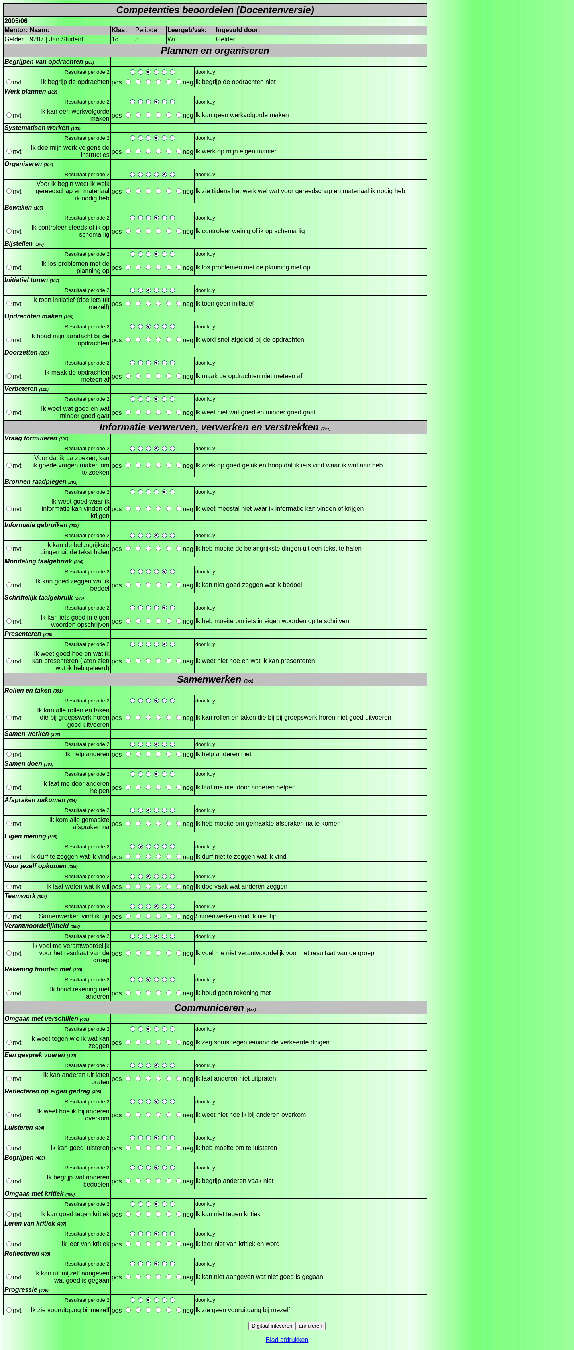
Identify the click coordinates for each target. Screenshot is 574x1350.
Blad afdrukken (287, 1339)
